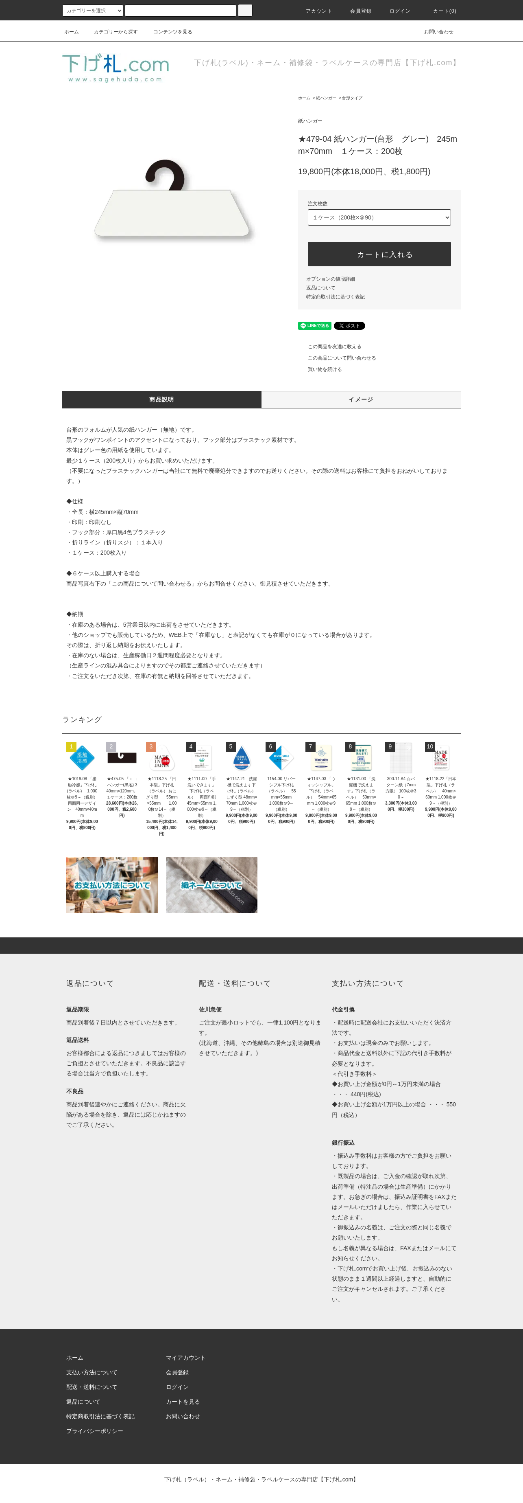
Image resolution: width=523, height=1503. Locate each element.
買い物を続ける (320, 369)
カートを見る (183, 1401)
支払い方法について (92, 1372)
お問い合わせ (433, 32)
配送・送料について (92, 1387)
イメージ (361, 399)
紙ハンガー (326, 98)
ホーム (71, 32)
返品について (321, 288)
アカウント (314, 11)
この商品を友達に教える (330, 346)
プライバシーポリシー (94, 1431)
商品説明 (161, 399)
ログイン (395, 11)
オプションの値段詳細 (330, 279)
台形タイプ (352, 98)
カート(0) (440, 11)
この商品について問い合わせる (337, 358)
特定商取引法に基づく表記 (335, 297)
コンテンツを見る (168, 32)
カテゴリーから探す (111, 32)
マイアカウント (186, 1357)
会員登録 (356, 11)
